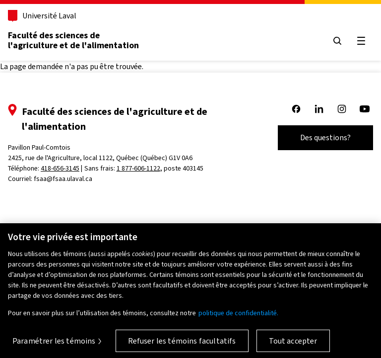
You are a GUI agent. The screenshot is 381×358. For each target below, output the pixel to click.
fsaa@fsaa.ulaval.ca (63, 178)
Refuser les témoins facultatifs (182, 344)
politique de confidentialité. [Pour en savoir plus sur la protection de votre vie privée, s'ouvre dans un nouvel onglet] (238, 316)
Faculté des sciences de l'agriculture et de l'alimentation (73, 40)
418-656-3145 (60, 168)
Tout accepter (293, 344)
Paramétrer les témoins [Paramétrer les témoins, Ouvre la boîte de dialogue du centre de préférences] (54, 344)
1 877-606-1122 (138, 168)
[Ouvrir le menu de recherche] (337, 41)
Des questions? (325, 137)
